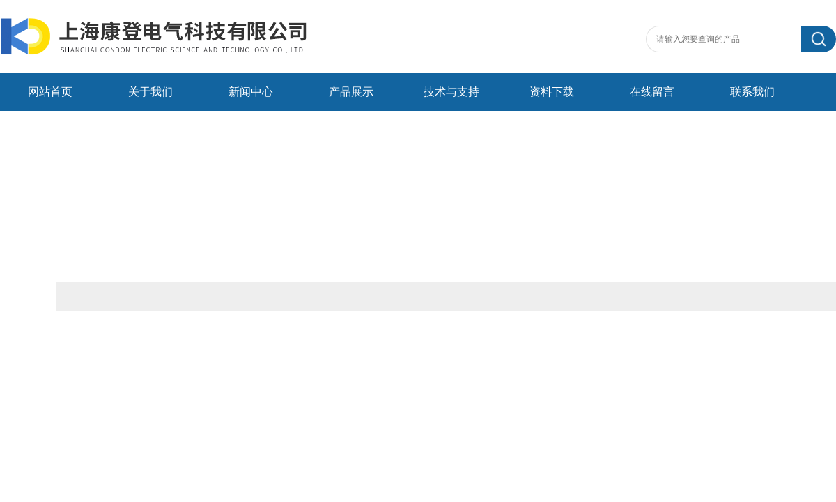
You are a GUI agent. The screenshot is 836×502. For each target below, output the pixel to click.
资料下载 (551, 92)
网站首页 (50, 92)
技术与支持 (451, 92)
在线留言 (652, 92)
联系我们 (752, 92)
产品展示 (351, 92)
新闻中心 (251, 92)
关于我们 (150, 92)
